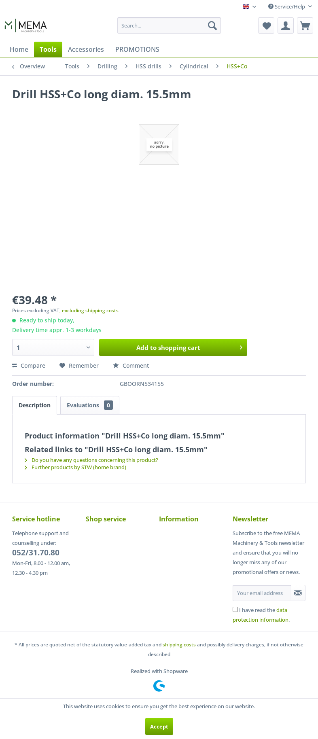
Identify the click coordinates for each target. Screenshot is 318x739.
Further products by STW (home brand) (75, 467)
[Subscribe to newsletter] (298, 593)
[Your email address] (262, 593)
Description (35, 405)
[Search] (212, 25)
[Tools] (48, 49)
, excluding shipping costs (89, 310)
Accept (159, 726)
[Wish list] (266, 25)
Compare (28, 365)
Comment (131, 365)
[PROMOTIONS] (137, 49)
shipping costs (179, 644)
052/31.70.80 (35, 552)
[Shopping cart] (305, 25)
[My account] (286, 25)
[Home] (19, 49)
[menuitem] (168, 25)
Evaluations (90, 405)
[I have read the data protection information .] (235, 609)
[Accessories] (86, 49)
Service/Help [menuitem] (287, 6)
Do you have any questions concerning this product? (91, 460)
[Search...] (168, 25)
